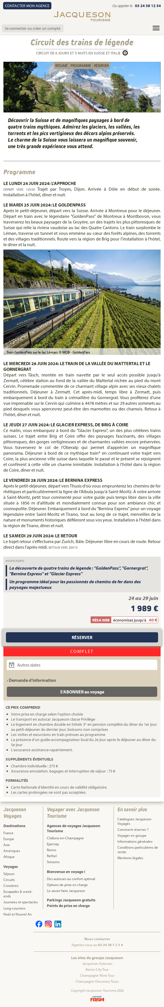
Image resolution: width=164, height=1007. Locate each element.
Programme (81, 65)
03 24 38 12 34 (148, 5)
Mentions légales (130, 857)
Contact (27, 5)
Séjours (8, 873)
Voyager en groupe (131, 835)
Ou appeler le (122, 5)
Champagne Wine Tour (97, 975)
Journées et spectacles (20, 902)
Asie (6, 844)
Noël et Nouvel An (17, 914)
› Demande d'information (31, 680)
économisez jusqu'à (129, 620)
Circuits (9, 879)
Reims (51, 850)
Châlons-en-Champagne (65, 838)
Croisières (10, 885)
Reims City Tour (97, 969)
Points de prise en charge (68, 905)
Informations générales (134, 841)
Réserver (101, 65)
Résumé (61, 65)
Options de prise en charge (67, 884)
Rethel (52, 855)
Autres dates (24, 665)
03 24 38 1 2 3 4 (110, 944)
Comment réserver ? (132, 829)
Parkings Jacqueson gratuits (71, 899)
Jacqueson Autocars (97, 963)
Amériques (11, 850)
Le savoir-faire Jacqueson (66, 890)
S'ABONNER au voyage (82, 692)
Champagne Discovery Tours (97, 981)
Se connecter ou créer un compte (32, 28)
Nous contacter (97, 938)
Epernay (53, 844)
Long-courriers (14, 908)
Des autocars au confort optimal (71, 878)
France (8, 833)
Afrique (9, 856)
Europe (8, 838)
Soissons (53, 861)
